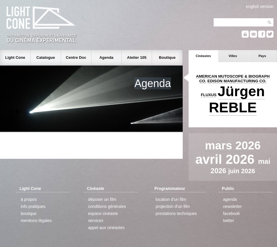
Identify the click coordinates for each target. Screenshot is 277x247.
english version (259, 6)
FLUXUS (208, 95)
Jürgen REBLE (237, 99)
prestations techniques (176, 213)
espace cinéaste (103, 213)
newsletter (232, 206)
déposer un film (102, 199)
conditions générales (107, 206)
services (95, 220)
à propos (29, 199)
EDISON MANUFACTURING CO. (236, 81)
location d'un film (171, 199)
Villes (233, 56)
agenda (230, 199)
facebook (231, 213)
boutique (29, 213)
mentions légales (36, 220)
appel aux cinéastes (106, 227)
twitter (228, 220)
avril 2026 (226, 159)
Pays (262, 56)
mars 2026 (232, 145)
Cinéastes (203, 56)
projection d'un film (173, 206)
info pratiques (33, 206)
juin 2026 (241, 171)
